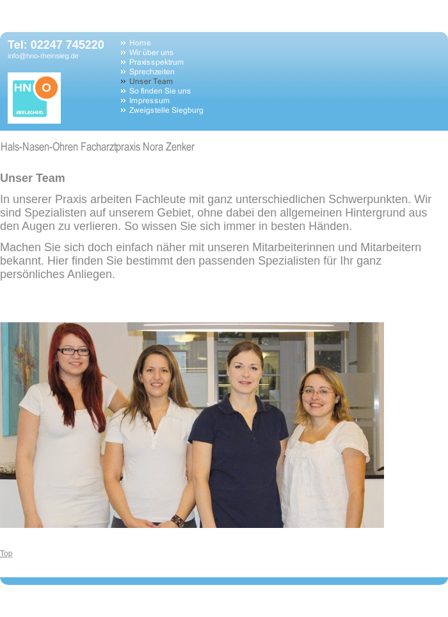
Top (6, 553)
